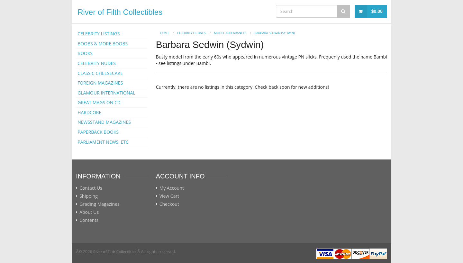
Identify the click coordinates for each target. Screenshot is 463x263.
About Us (89, 212)
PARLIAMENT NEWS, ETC (103, 142)
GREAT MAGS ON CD (99, 102)
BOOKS (85, 53)
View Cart (169, 196)
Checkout (169, 204)
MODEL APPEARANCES (230, 33)
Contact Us (90, 188)
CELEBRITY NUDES (96, 63)
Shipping (88, 196)
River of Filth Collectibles (119, 12)
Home (164, 33)
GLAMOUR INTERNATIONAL (106, 93)
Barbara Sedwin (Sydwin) (274, 33)
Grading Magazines (99, 204)
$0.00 (377, 11)
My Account (171, 188)
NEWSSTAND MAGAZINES (104, 122)
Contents (88, 220)
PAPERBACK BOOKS (98, 132)
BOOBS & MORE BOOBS (102, 44)
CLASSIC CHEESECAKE (100, 73)
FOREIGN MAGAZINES (100, 83)
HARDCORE (89, 112)
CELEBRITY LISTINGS (98, 34)
